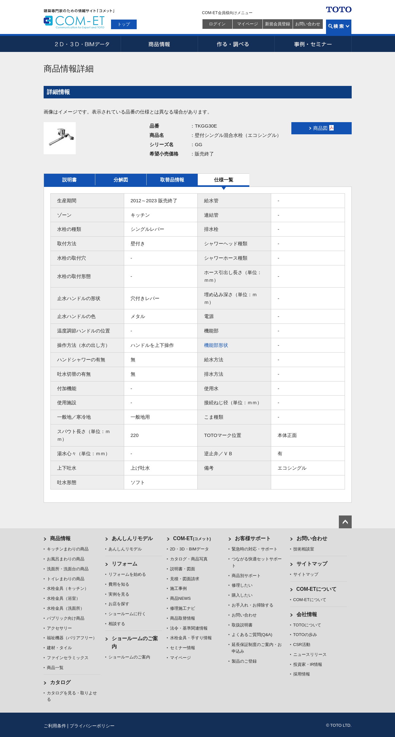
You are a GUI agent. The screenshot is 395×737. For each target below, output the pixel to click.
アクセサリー (59, 628)
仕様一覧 (223, 179)
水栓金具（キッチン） (68, 588)
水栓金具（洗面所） (65, 608)
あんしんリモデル (132, 538)
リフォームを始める (127, 574)
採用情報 (301, 674)
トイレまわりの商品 (65, 578)
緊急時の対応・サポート (255, 549)
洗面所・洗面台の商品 (68, 568)
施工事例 (178, 588)
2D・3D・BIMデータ (82, 44)
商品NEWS (180, 598)
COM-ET (192, 538)
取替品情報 (172, 179)
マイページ (247, 23)
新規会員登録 (277, 23)
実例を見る (118, 594)
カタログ (60, 682)
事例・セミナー (313, 44)
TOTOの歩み (305, 634)
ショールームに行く (127, 613)
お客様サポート (253, 538)
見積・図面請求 (184, 578)
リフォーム (124, 563)
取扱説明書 (242, 625)
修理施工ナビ (182, 608)
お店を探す (118, 603)
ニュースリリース (310, 654)
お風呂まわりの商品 (65, 559)
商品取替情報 (182, 618)
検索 (338, 27)
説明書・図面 (182, 568)
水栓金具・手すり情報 (191, 637)
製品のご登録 (244, 661)
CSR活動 (301, 644)
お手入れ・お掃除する (252, 605)
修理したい (242, 585)
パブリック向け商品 (65, 618)
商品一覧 (55, 667)
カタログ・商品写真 (189, 559)
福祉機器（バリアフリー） (72, 637)
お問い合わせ (307, 23)
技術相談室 (303, 549)
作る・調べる (236, 44)
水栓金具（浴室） (63, 598)
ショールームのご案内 (129, 657)
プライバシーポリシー (92, 725)
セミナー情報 (182, 647)
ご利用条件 (55, 725)
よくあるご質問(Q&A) (252, 634)
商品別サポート (246, 575)
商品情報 (159, 44)
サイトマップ (311, 563)
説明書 (69, 179)
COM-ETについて (316, 589)
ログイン (217, 23)
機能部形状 (216, 345)
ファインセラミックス (68, 657)
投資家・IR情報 (307, 664)
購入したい (242, 595)
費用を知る (118, 584)
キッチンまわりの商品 (68, 549)
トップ (123, 24)
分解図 (121, 179)
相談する (116, 623)
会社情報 (306, 614)
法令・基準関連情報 (189, 628)
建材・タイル (59, 647)
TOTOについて (307, 625)
